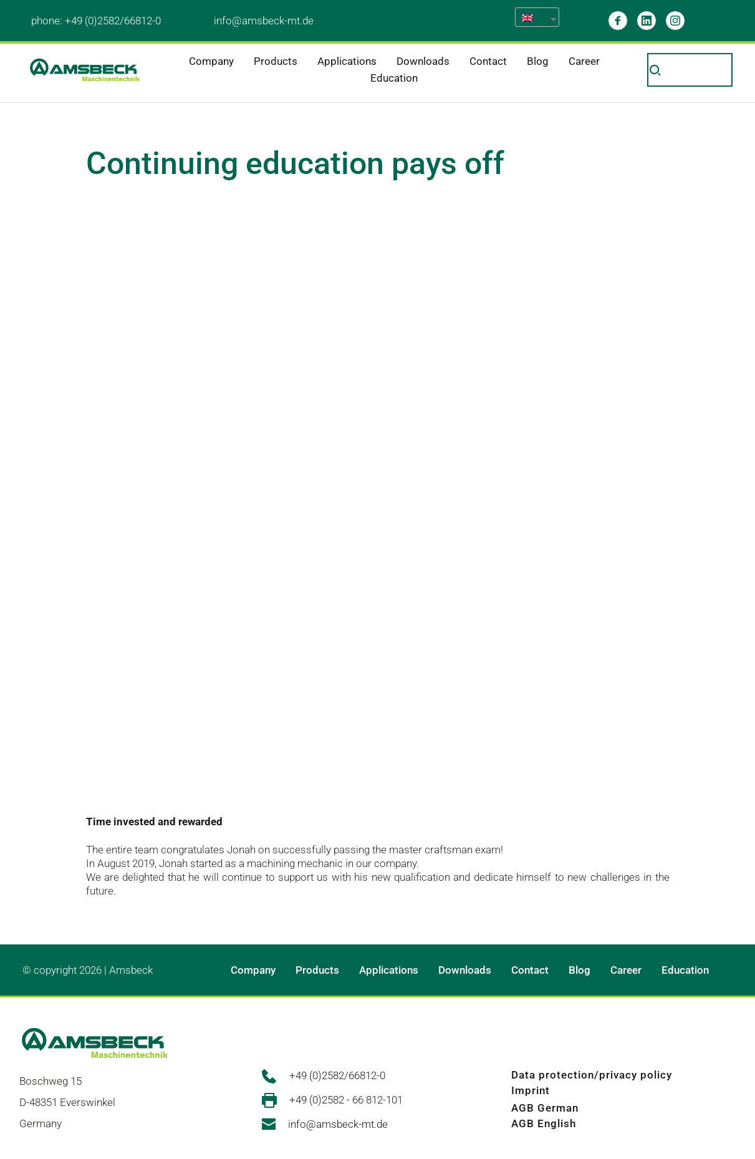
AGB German (545, 1108)
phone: (48, 20)
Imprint (530, 1090)
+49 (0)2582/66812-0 (113, 20)
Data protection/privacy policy (591, 1075)
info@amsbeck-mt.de (264, 20)
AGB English (543, 1123)
